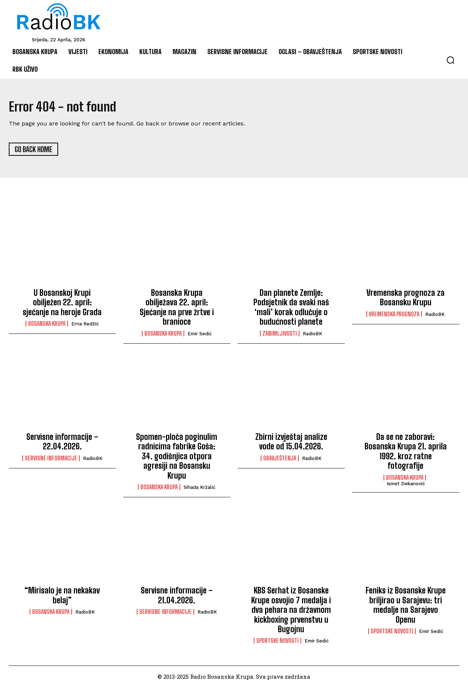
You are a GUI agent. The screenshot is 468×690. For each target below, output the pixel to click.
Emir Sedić (200, 336)
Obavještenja (279, 461)
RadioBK (312, 336)
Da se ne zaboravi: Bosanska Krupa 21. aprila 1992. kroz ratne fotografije (406, 453)
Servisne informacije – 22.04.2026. (62, 444)
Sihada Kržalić (199, 490)
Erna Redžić (85, 326)
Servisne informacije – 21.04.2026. (177, 598)
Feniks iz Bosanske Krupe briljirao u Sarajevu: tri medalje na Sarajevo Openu (406, 607)
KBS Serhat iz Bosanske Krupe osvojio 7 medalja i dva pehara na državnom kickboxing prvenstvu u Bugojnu (291, 612)
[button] (450, 60)
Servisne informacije (51, 461)
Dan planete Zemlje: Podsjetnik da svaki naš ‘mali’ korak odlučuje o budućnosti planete (291, 310)
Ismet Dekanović (405, 486)
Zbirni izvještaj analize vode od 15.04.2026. (291, 444)
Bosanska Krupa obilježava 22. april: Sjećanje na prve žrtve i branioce (177, 310)
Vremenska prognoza (394, 317)
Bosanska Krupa (46, 326)
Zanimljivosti (280, 336)
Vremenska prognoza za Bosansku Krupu (405, 300)
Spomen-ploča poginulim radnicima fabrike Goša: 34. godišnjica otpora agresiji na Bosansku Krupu (176, 458)
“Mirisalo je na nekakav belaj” (62, 598)
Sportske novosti (277, 643)
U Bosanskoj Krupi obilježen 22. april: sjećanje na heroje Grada (62, 305)
